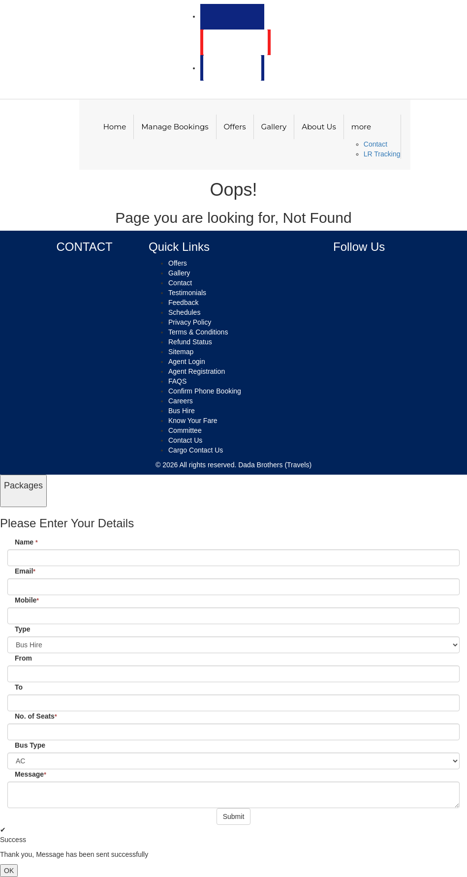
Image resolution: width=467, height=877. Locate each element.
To (19, 687)
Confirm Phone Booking (204, 391)
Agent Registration (196, 371)
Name (26, 542)
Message (30, 774)
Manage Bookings (174, 126)
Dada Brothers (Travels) (274, 465)
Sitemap (180, 352)
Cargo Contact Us (195, 450)
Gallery (274, 126)
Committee (185, 430)
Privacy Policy (189, 322)
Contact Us (185, 440)
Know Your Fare (193, 420)
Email (25, 571)
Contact (375, 144)
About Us (319, 126)
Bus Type (30, 745)
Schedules (184, 312)
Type (23, 629)
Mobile (27, 600)
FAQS (177, 381)
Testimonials (187, 293)
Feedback (183, 302)
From (23, 658)
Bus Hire (181, 411)
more (361, 126)
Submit (234, 816)
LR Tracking (382, 154)
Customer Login (235, 42)
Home (114, 126)
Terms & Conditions (198, 332)
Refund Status (190, 342)
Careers (180, 401)
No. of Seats (36, 716)
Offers (235, 126)
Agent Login (229, 68)
